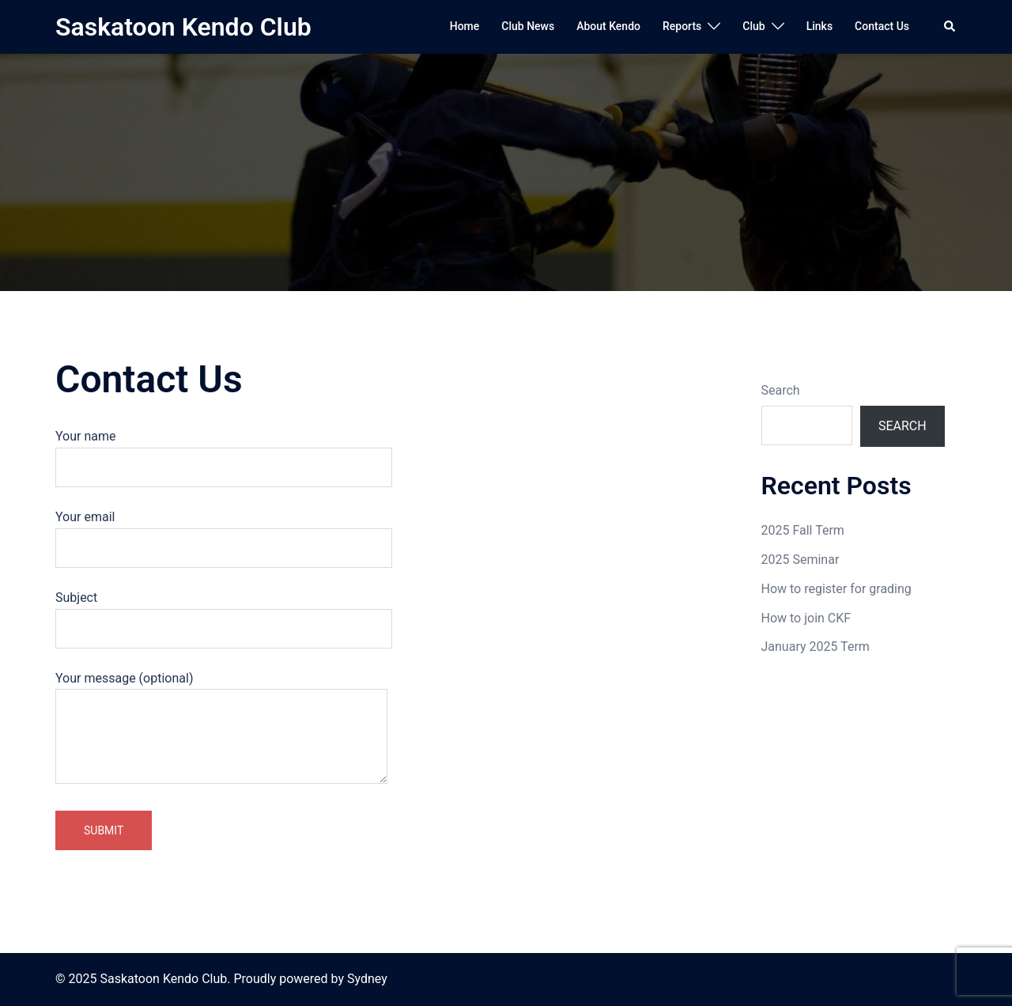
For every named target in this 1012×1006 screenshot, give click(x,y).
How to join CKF (806, 618)
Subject (223, 613)
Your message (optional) (221, 729)
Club (753, 26)
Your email (223, 532)
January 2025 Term (815, 646)
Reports (682, 26)
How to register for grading (836, 588)
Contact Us (882, 26)
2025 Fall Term (802, 530)
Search (780, 390)
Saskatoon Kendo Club (183, 27)
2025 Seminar (800, 559)
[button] (950, 27)
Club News (527, 26)
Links (819, 26)
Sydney (367, 978)
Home (465, 26)
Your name (223, 452)
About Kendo (608, 26)
